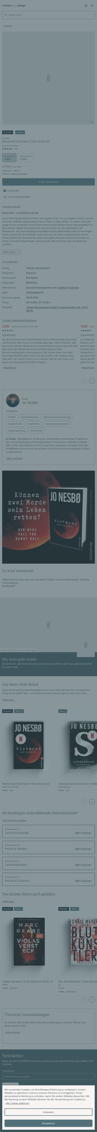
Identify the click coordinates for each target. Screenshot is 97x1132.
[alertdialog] (48, 1107)
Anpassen (48, 1112)
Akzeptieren (48, 1123)
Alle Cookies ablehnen (17, 1103)
